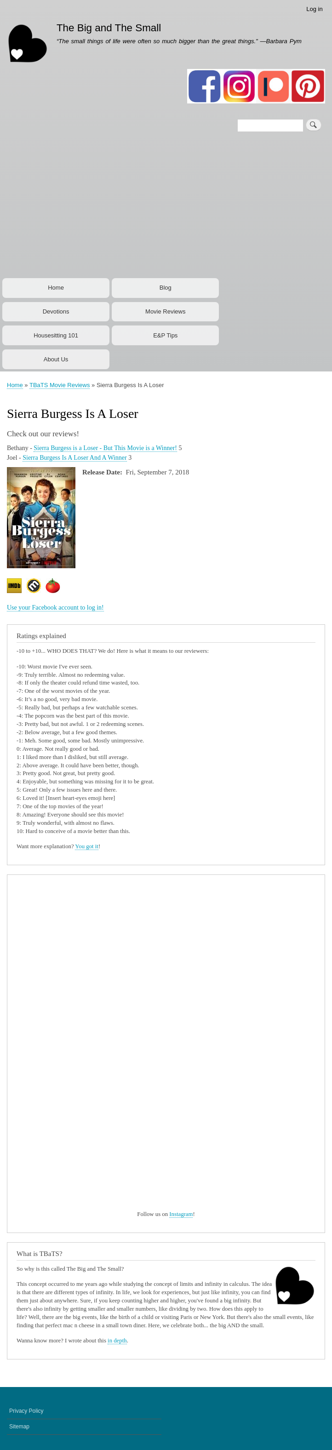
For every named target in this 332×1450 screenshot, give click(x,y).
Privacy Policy (26, 1411)
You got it (86, 846)
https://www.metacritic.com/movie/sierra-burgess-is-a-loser (36, 588)
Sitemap (19, 1426)
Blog (166, 287)
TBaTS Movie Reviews (59, 385)
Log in (314, 9)
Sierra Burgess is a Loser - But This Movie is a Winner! (105, 448)
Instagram (181, 1214)
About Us (56, 359)
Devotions (56, 311)
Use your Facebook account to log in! (55, 607)
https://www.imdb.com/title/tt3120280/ (16, 588)
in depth (117, 1340)
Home (56, 287)
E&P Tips (165, 335)
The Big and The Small (109, 28)
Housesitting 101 (56, 335)
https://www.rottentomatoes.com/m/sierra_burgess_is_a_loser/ (55, 588)
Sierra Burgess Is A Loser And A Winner (74, 457)
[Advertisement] (166, 207)
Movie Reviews (165, 311)
